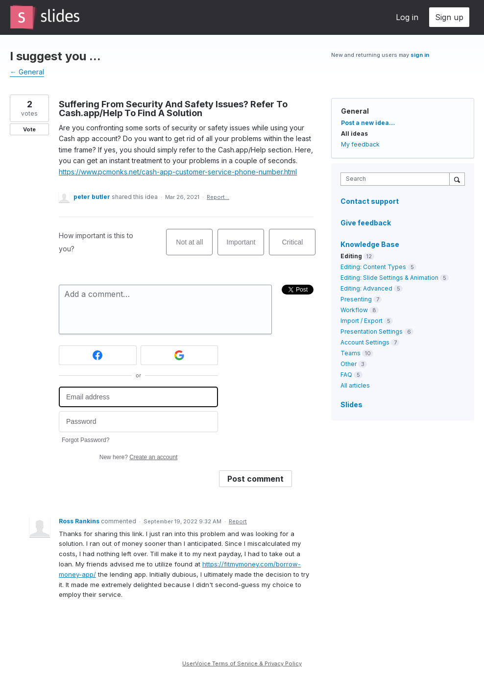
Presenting (356, 299)
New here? (138, 457)
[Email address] (138, 397)
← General (27, 72)
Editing (351, 256)
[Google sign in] (179, 355)
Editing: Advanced (366, 288)
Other (348, 364)
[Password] (138, 421)
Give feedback (365, 223)
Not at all (194, 246)
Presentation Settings (371, 331)
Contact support (369, 201)
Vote (29, 129)
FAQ (346, 374)
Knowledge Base (369, 244)
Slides (351, 404)
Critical (299, 246)
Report (238, 521)
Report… (218, 197)
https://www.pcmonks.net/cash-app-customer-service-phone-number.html (178, 172)
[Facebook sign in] (98, 355)
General (355, 111)
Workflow (354, 310)
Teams (350, 353)
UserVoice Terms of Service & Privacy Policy (242, 663)
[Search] (457, 178)
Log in (407, 17)
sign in (420, 54)
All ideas (354, 133)
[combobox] (397, 179)
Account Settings (364, 342)
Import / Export (361, 320)
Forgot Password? (85, 440)
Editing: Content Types (373, 266)
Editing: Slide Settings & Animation (389, 277)
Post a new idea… (368, 122)
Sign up (449, 17)
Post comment (255, 479)
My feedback (360, 144)
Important (245, 246)
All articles (355, 385)
